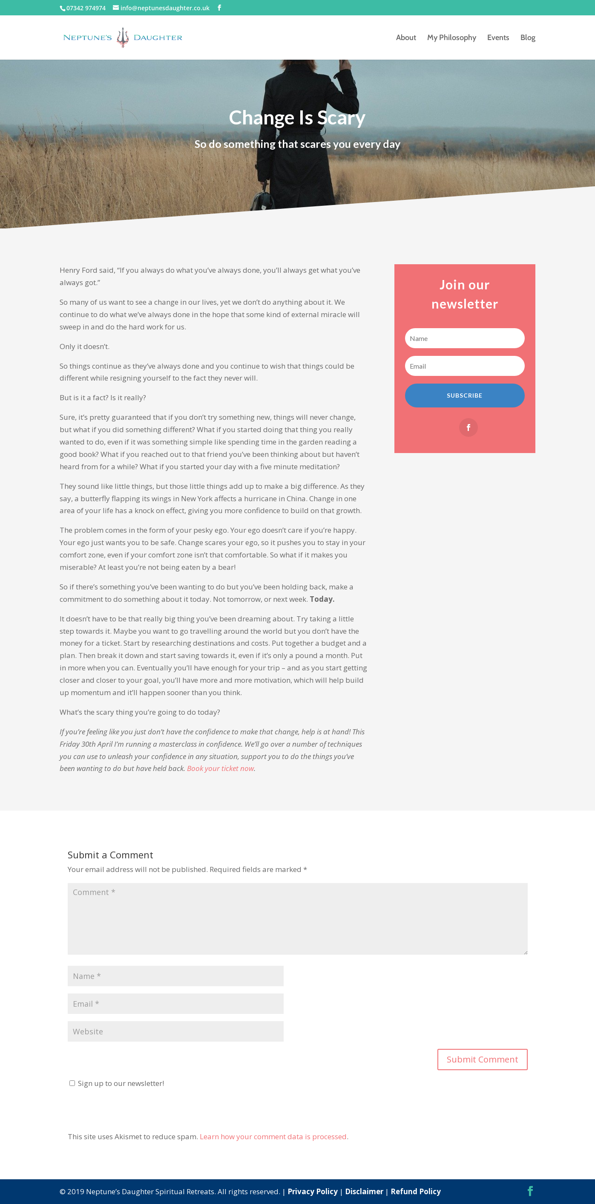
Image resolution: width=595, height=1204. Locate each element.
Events (498, 38)
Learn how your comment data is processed (273, 1136)
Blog (527, 38)
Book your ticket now (220, 768)
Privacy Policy (312, 1191)
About (406, 38)
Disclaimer (364, 1191)
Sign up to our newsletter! (121, 1083)
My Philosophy (451, 38)
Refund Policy (416, 1191)
